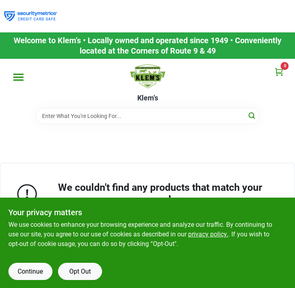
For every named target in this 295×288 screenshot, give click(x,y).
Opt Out (80, 271)
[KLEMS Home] (147, 76)
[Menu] (18, 77)
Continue (30, 271)
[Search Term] (148, 116)
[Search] (252, 115)
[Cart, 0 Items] (279, 72)
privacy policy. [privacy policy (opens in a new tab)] (208, 234)
